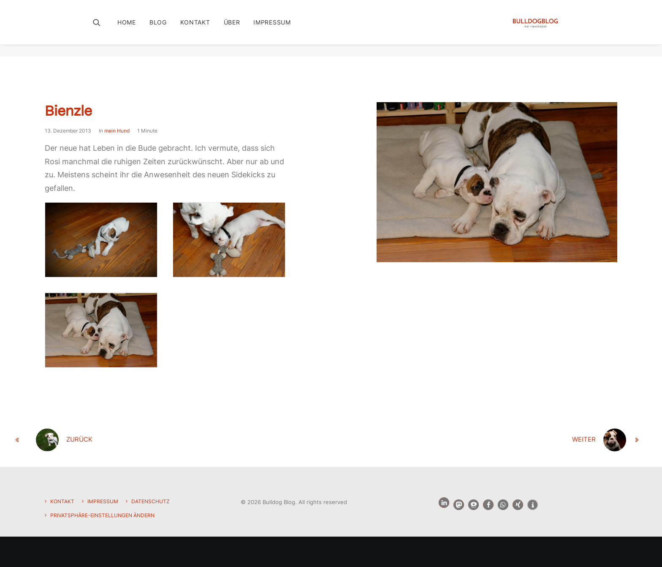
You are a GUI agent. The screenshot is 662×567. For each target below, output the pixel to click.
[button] (102, 28)
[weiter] (521, 440)
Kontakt (195, 28)
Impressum (271, 28)
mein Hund (117, 131)
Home (126, 28)
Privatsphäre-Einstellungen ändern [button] (102, 515)
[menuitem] (129, 28)
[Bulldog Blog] (533, 28)
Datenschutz (150, 501)
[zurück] (141, 440)
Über (232, 28)
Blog (158, 28)
